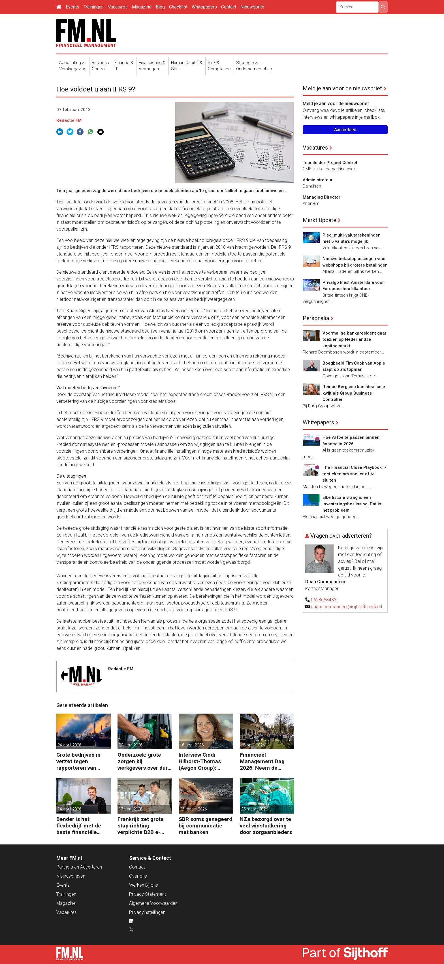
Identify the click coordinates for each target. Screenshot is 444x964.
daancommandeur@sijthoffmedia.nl (346, 606)
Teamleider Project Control (330, 162)
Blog (160, 7)
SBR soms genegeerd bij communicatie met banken (205, 825)
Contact (228, 7)
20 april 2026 (130, 745)
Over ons (138, 876)
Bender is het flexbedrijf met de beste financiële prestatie (78, 825)
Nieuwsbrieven (70, 876)
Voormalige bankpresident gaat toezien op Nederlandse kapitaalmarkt (354, 339)
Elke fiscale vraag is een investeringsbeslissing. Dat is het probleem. (352, 504)
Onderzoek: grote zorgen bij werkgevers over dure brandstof (144, 761)
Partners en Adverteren (79, 867)
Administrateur (318, 179)
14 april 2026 (69, 809)
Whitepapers (204, 7)
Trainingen (94, 7)
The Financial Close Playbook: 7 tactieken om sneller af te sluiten (355, 474)
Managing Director (321, 197)
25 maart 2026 (193, 809)
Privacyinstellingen (147, 912)
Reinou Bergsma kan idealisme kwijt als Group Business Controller (354, 393)
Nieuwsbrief (252, 7)
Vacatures (118, 7)
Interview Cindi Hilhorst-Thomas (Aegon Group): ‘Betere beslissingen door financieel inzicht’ (204, 761)
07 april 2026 (130, 809)
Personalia (316, 318)
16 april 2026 (192, 745)
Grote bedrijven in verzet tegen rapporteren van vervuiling (78, 761)
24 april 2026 (69, 745)
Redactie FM (69, 120)
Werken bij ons (143, 885)
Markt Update (319, 220)
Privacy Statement (147, 894)
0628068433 (323, 600)
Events (72, 7)
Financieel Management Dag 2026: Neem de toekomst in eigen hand (262, 761)
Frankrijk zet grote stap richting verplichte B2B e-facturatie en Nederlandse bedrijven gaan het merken (141, 825)
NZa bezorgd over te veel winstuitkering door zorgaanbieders (266, 825)
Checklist (178, 7)
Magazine (141, 7)
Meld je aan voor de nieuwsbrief (342, 88)
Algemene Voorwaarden (153, 903)
